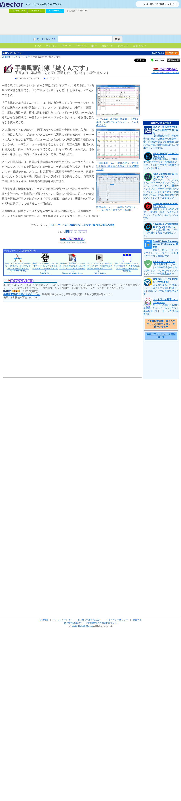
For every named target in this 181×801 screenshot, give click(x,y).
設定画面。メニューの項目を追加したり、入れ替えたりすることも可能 (116, 209)
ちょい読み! (71, 11)
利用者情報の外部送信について (102, 623)
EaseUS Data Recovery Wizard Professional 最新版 (165, 244)
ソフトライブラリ (17, 11)
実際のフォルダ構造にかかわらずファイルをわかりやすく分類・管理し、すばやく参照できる (45, 268)
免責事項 (137, 620)
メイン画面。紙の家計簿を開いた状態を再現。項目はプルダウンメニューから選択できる (117, 122)
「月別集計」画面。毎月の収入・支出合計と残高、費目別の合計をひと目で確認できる (117, 166)
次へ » (82, 232)
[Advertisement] (58, 50)
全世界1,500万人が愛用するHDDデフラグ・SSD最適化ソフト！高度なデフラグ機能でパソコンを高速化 (161, 164)
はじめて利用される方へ (89, 620)
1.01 (21, 294)
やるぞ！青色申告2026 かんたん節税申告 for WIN (165, 130)
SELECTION (83, 11)
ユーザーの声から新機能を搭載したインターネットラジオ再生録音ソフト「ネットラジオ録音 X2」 (161, 310)
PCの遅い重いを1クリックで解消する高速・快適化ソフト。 (160, 232)
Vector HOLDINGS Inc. (82, 626)
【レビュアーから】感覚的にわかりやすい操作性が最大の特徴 (81, 225)
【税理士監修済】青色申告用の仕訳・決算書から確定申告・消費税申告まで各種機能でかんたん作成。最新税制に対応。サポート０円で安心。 (161, 141)
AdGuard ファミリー (164, 261)
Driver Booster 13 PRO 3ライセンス (165, 205)
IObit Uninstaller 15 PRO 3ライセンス (165, 175)
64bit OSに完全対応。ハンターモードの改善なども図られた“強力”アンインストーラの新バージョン (72, 268)
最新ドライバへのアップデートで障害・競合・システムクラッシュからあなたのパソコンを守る (161, 214)
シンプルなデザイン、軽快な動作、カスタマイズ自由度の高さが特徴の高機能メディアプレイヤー (99, 268)
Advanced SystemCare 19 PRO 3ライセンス (165, 225)
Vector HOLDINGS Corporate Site (160, 4)
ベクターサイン (55, 11)
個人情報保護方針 (72, 623)
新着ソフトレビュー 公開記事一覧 (161, 336)
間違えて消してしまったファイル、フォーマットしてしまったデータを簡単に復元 (161, 252)
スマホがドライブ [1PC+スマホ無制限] (165, 280)
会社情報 (43, 620)
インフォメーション (63, 620)
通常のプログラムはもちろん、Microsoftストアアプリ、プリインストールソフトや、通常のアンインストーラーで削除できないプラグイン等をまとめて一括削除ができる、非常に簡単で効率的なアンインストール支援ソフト (161, 188)
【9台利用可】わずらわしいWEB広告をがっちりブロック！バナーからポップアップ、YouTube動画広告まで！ (161, 269)
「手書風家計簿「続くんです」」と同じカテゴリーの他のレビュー (161, 324)
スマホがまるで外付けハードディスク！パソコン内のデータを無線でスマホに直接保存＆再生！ (161, 289)
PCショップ (36, 11)
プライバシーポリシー (117, 620)
